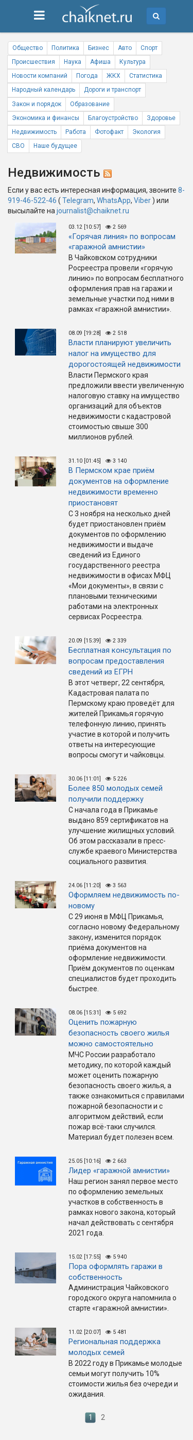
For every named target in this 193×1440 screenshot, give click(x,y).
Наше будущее (55, 145)
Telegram (78, 200)
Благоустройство (113, 118)
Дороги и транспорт (112, 89)
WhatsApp (114, 200)
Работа (75, 131)
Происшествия (33, 61)
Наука (72, 61)
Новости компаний (39, 75)
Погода (87, 75)
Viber (142, 200)
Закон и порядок (36, 104)
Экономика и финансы (45, 118)
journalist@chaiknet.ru (93, 211)
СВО (18, 145)
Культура (132, 61)
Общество (27, 48)
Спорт (149, 48)
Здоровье (161, 118)
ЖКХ (113, 75)
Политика (65, 48)
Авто (125, 48)
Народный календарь (43, 89)
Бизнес (98, 48)
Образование (90, 104)
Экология (146, 131)
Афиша (100, 61)
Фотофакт (109, 131)
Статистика (145, 75)
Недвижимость (34, 131)
